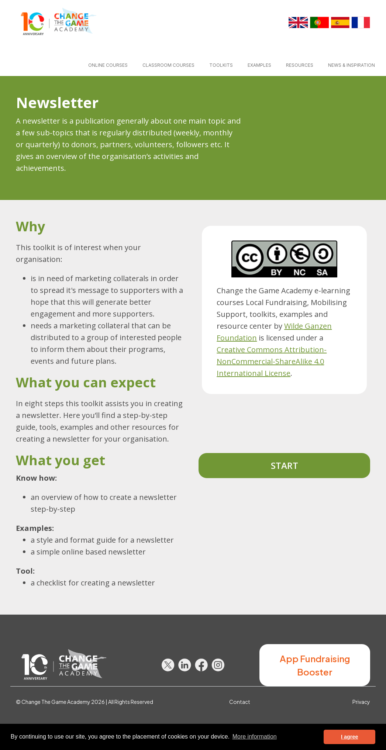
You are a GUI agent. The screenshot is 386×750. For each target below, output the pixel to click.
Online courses (108, 65)
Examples (259, 65)
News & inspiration (351, 65)
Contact (239, 701)
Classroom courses (168, 65)
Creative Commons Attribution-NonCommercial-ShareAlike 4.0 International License (272, 361)
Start (284, 465)
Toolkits (221, 65)
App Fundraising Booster (315, 665)
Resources (299, 65)
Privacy (361, 701)
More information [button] (254, 736)
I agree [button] (349, 737)
